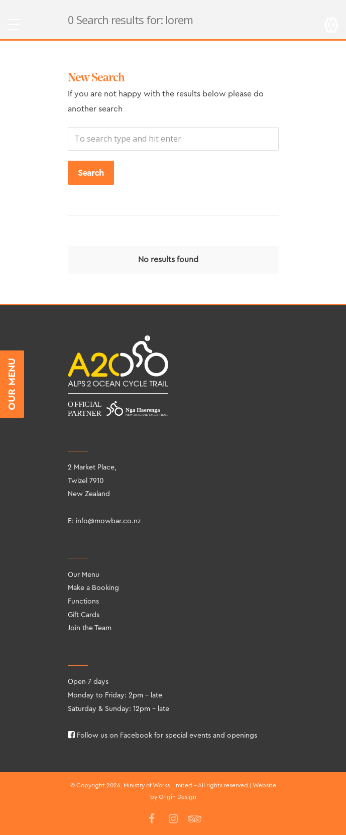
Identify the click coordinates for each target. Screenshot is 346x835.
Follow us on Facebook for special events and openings (162, 735)
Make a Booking (93, 587)
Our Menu (83, 574)
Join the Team (89, 628)
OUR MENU (12, 384)
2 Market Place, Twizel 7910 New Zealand (92, 481)
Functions (83, 601)
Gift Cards (83, 615)
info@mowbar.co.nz (108, 521)
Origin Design (177, 797)
